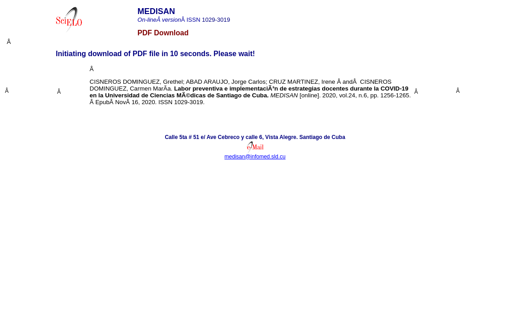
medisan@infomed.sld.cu (255, 156)
